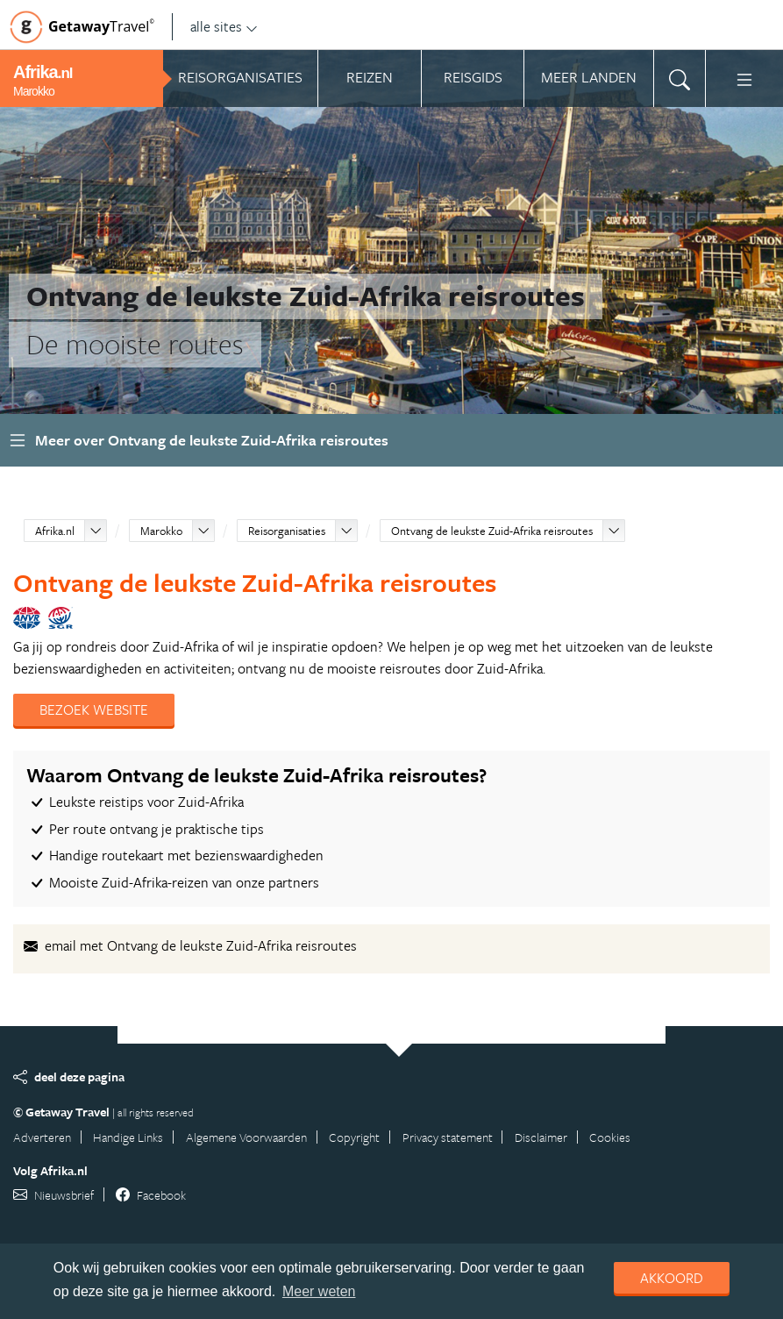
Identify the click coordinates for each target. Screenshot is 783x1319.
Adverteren (42, 1137)
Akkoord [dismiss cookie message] (671, 1277)
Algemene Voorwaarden (246, 1137)
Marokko (161, 530)
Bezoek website (93, 709)
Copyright (354, 1137)
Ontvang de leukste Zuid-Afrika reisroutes (492, 530)
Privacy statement (447, 1137)
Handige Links (128, 1137)
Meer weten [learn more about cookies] (319, 1291)
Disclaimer (541, 1137)
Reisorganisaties (286, 530)
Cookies (609, 1137)
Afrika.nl (55, 530)
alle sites (224, 26)
